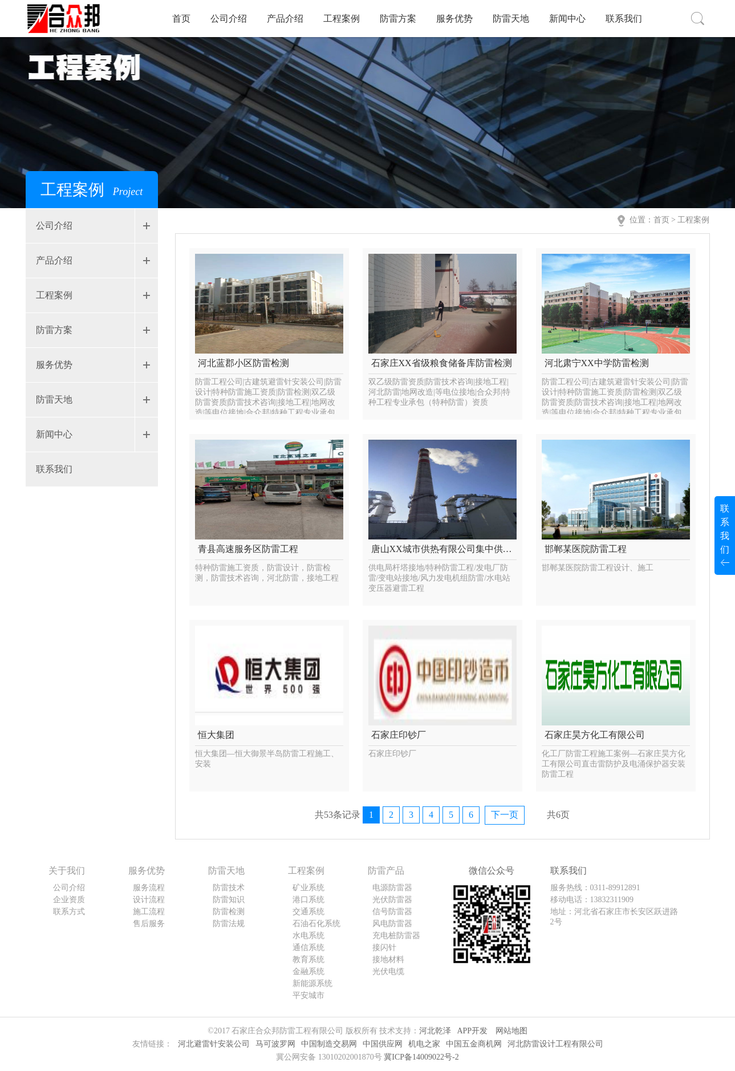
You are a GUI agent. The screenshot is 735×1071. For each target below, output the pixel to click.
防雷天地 (511, 18)
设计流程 (149, 899)
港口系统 (308, 899)
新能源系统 (312, 983)
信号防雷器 (392, 911)
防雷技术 (229, 887)
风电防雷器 (392, 923)
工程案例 (341, 18)
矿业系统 (308, 887)
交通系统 (308, 911)
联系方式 (69, 911)
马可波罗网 (275, 1044)
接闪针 (384, 947)
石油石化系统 (316, 923)
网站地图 (511, 1031)
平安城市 (308, 995)
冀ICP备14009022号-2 (421, 1057)
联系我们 (624, 18)
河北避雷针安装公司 (214, 1044)
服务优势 (454, 18)
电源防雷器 (392, 887)
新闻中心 (567, 18)
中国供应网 (383, 1044)
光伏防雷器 (392, 899)
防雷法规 (229, 923)
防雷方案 (398, 18)
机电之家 (424, 1044)
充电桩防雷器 (396, 935)
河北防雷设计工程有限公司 (555, 1044)
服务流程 (149, 887)
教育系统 (308, 959)
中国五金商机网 (474, 1044)
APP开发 (472, 1031)
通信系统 (308, 947)
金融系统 (308, 971)
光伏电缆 (388, 971)
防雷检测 (229, 911)
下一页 (504, 815)
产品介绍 (285, 18)
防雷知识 (229, 899)
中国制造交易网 (329, 1044)
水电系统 (308, 935)
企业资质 (69, 899)
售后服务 (149, 923)
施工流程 (149, 911)
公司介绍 (228, 18)
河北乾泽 (435, 1031)
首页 (181, 18)
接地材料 (388, 959)
